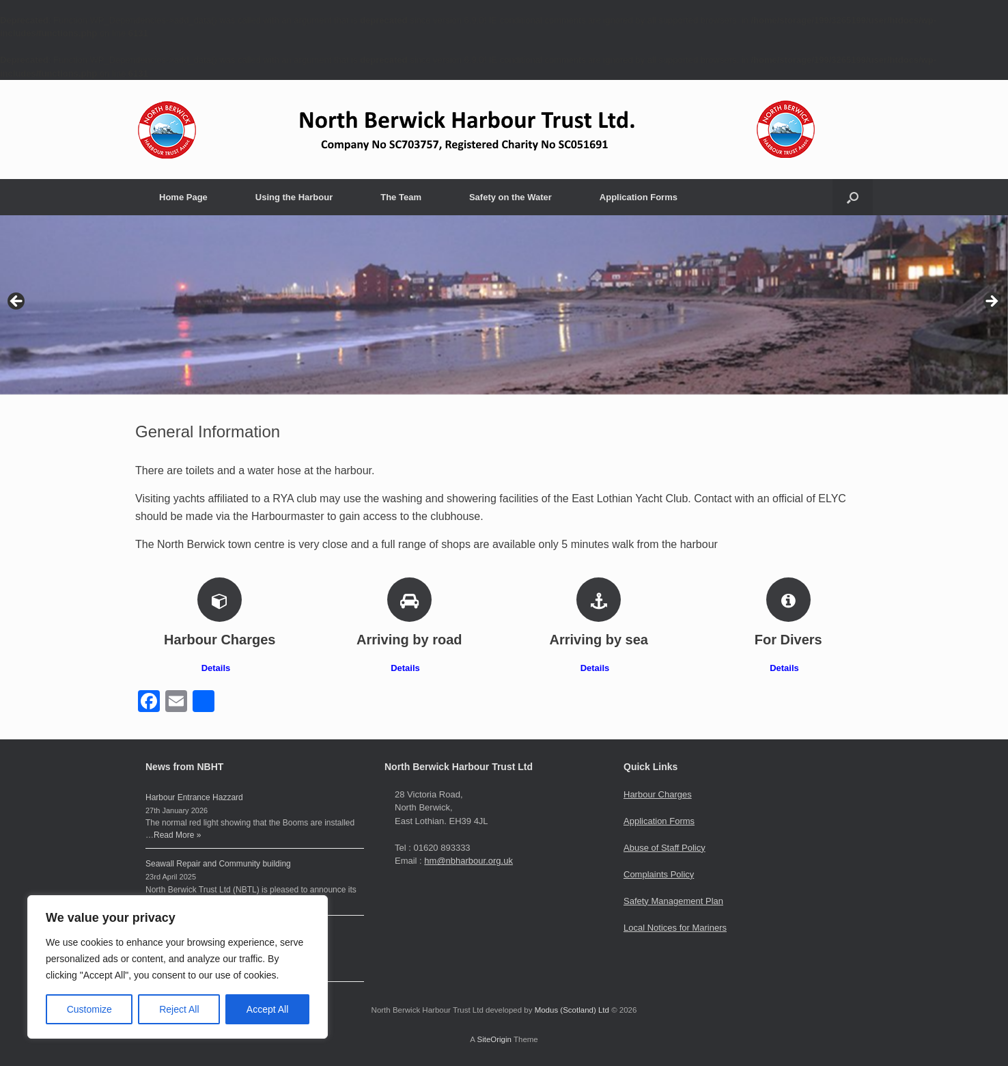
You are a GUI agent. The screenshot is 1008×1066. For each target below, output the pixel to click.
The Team (400, 197)
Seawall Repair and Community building (218, 864)
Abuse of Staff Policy (664, 848)
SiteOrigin (494, 1039)
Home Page (183, 197)
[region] (177, 967)
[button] (852, 197)
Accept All (267, 1009)
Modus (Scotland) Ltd (572, 1010)
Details (219, 668)
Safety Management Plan (673, 901)
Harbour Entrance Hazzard (194, 797)
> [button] (991, 302)
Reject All (179, 1009)
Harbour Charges (658, 794)
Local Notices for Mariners (675, 927)
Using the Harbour (294, 197)
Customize (89, 1009)
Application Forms (638, 197)
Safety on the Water (510, 197)
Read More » (177, 835)
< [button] (17, 302)
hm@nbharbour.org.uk (468, 861)
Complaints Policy (659, 874)
